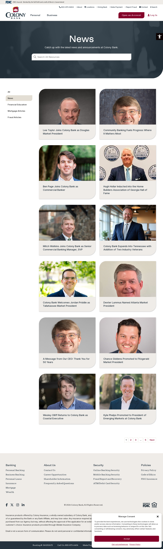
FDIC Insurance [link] (149, 479)
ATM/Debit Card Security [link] (106, 483)
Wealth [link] (10, 492)
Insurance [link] (11, 483)
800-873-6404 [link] (66, 7)
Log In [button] (152, 15)
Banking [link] (11, 465)
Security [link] (98, 465)
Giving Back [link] (102, 7)
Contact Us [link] (49, 470)
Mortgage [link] (11, 488)
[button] (159, 36)
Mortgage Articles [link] (16, 111)
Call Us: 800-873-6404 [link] (67, 545)
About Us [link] (49, 465)
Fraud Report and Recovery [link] (107, 479)
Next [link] (152, 440)
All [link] (9, 92)
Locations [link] (89, 7)
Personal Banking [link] (15, 470)
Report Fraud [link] (131, 7)
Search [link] (153, 7)
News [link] (10, 98)
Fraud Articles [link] (14, 117)
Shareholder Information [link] (57, 479)
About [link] (79, 7)
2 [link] (130, 440)
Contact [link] (143, 7)
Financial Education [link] (17, 104)
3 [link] (135, 440)
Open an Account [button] (131, 15)
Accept (127, 539)
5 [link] (145, 440)
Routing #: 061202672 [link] (43, 545)
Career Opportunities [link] (55, 474)
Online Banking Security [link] (106, 470)
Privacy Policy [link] (134, 544)
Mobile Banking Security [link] (106, 474)
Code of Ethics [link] (148, 474)
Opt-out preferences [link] (120, 544)
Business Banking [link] (15, 474)
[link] (16, 12)
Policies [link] (146, 465)
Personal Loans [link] (14, 479)
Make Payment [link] (116, 7)
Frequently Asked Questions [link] (59, 483)
